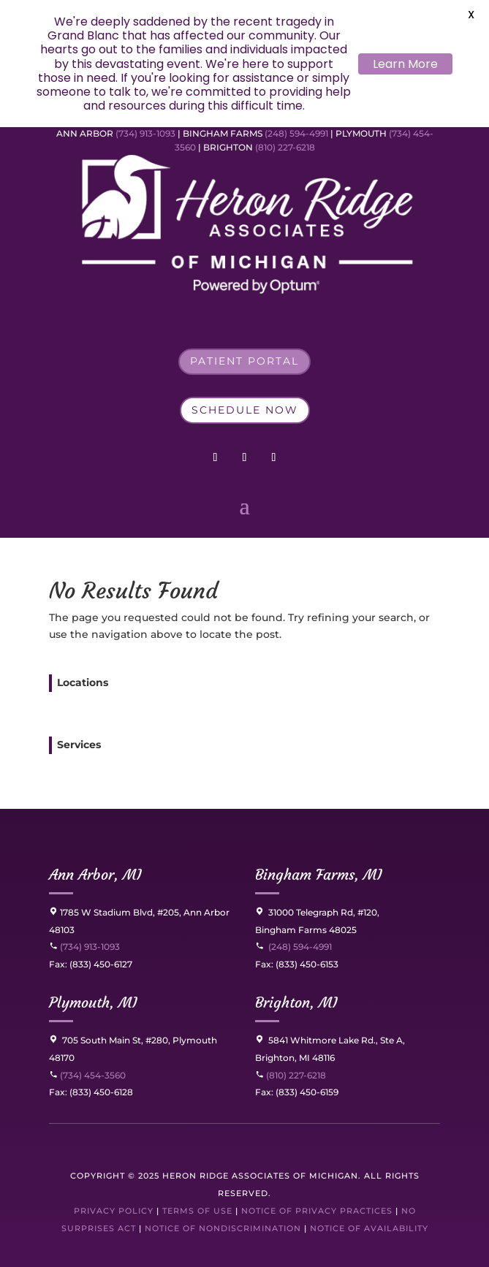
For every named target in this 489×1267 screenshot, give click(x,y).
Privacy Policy (113, 1211)
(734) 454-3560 (87, 1075)
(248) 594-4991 (297, 133)
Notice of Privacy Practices (317, 1211)
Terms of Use (197, 1211)
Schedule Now (245, 409)
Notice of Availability (369, 1228)
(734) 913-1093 (145, 133)
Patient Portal (244, 361)
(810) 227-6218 (285, 147)
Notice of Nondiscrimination (223, 1228)
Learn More (405, 64)
